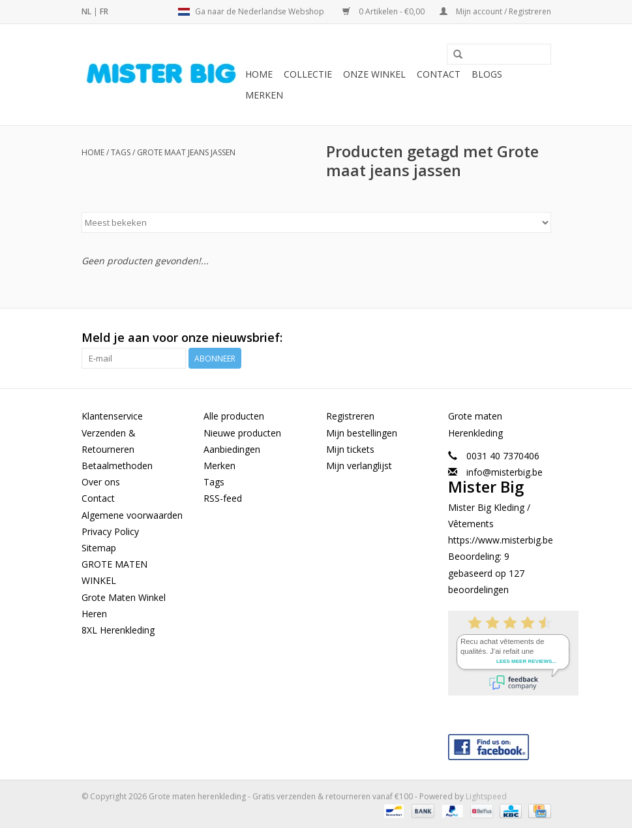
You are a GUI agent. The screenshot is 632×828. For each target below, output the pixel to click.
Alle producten (233, 416)
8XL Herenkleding (118, 630)
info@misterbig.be (504, 472)
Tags (120, 152)
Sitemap (99, 548)
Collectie (308, 74)
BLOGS (487, 74)
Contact (438, 74)
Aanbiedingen (231, 449)
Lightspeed (486, 796)
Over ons (101, 482)
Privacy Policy (110, 531)
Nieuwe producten (242, 433)
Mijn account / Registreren (495, 11)
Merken (264, 95)
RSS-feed (222, 498)
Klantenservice (112, 416)
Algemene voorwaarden (132, 515)
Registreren (350, 416)
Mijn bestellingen (361, 433)
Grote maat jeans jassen (186, 152)
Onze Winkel (374, 74)
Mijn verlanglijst (359, 465)
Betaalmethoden (117, 465)
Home (259, 74)
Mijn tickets (350, 449)
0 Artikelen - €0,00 (384, 11)
